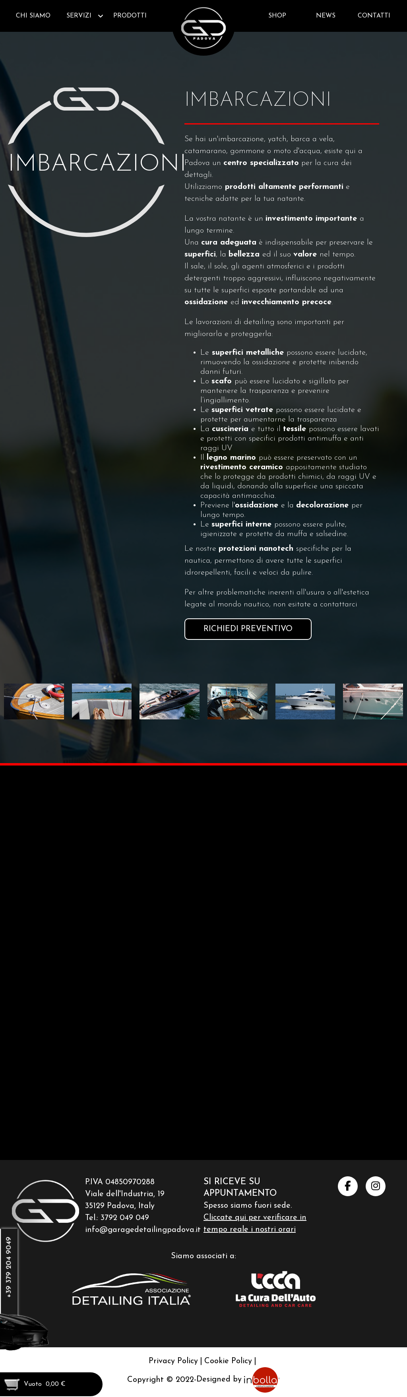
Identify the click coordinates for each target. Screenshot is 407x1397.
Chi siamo (33, 16)
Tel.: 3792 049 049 (117, 1206)
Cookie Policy (228, 1350)
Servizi (78, 16)
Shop (277, 16)
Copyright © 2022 (160, 1368)
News (325, 16)
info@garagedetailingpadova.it (143, 1218)
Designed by (238, 1368)
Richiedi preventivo (248, 629)
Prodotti (130, 16)
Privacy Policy (173, 1350)
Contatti (374, 16)
